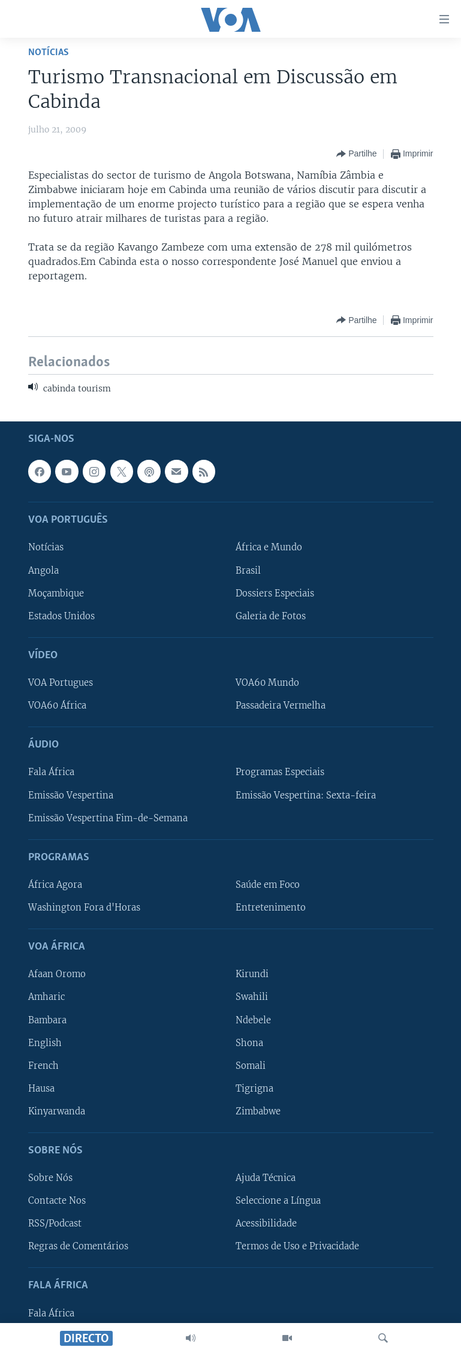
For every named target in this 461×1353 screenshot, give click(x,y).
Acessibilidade (266, 1223)
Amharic (46, 997)
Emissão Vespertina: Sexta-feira (306, 794)
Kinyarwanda (56, 1110)
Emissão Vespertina (70, 794)
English (45, 1042)
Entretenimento (271, 907)
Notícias (48, 52)
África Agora (55, 884)
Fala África (51, 772)
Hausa (41, 1088)
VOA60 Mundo (267, 682)
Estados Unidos (61, 615)
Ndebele (253, 1019)
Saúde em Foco (268, 884)
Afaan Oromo (57, 974)
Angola (43, 570)
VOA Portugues (60, 682)
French (43, 1065)
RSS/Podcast (55, 1223)
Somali (251, 1065)
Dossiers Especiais (275, 592)
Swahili (252, 997)
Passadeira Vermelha (281, 705)
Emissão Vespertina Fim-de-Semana (108, 817)
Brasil (248, 570)
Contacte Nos (57, 1200)
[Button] (356, 154)
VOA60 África (57, 705)
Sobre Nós (50, 1178)
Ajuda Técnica (266, 1178)
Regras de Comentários (78, 1246)
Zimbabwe (258, 1110)
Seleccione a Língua (278, 1200)
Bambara (47, 1019)
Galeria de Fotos (271, 615)
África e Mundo (269, 547)
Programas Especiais (280, 772)
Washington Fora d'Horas (84, 907)
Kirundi (252, 974)
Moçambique (56, 592)
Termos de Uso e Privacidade (297, 1246)
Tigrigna (254, 1088)
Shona (249, 1042)
